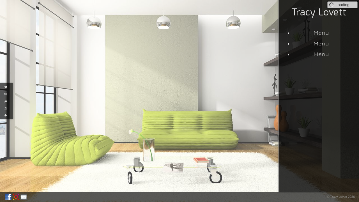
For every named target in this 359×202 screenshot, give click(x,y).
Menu (307, 32)
